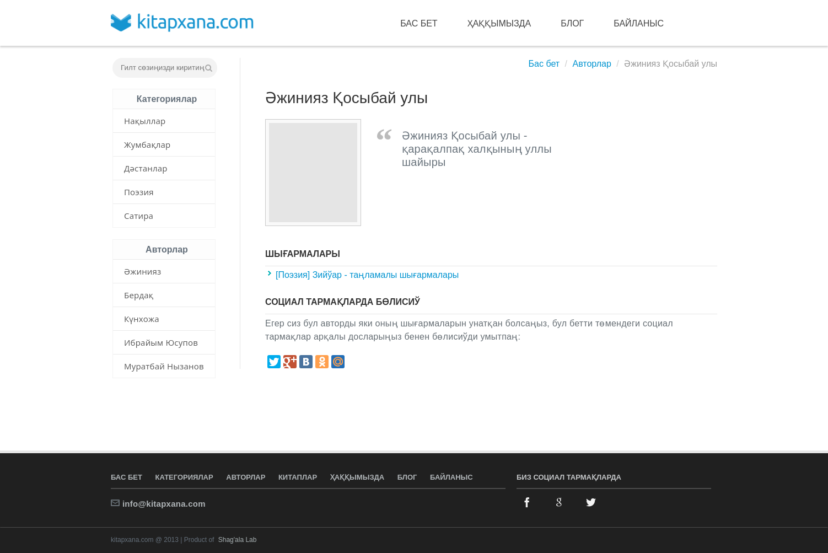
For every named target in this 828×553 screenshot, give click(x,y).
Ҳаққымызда (499, 23)
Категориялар (184, 477)
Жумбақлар (147, 144)
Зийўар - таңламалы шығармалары (386, 275)
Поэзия (139, 191)
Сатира (138, 215)
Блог (572, 23)
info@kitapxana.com (164, 503)
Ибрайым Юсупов (161, 342)
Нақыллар (144, 120)
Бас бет (418, 23)
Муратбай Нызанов (164, 366)
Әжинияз (143, 271)
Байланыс (639, 23)
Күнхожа (141, 318)
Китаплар (297, 477)
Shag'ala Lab (237, 540)
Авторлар (591, 63)
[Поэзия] (294, 275)
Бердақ (138, 294)
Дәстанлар (146, 168)
